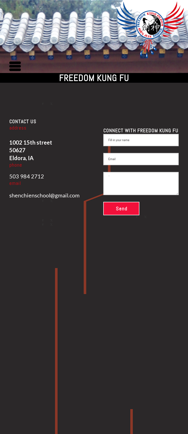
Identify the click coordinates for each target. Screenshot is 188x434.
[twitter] (51, 103)
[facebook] (42, 103)
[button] (15, 66)
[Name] (141, 140)
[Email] (141, 159)
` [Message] (141, 183)
